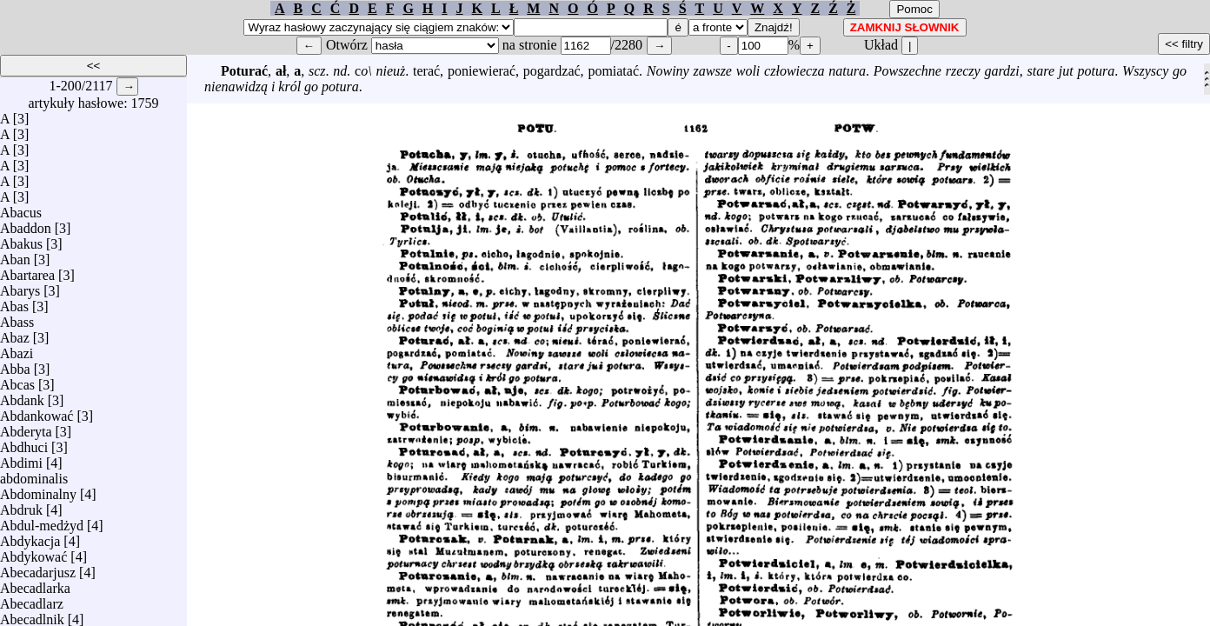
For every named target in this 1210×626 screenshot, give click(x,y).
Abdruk (21, 505)
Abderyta (26, 427)
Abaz (15, 333)
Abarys (20, 286)
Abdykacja (30, 536)
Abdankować (36, 411)
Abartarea (27, 270)
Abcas (17, 380)
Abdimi (21, 458)
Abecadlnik (32, 615)
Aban (15, 255)
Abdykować (33, 552)
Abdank (22, 396)
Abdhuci (24, 443)
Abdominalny (38, 490)
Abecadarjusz (38, 568)
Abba (15, 364)
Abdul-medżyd (41, 521)
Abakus (21, 239)
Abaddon (25, 223)
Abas (14, 302)
